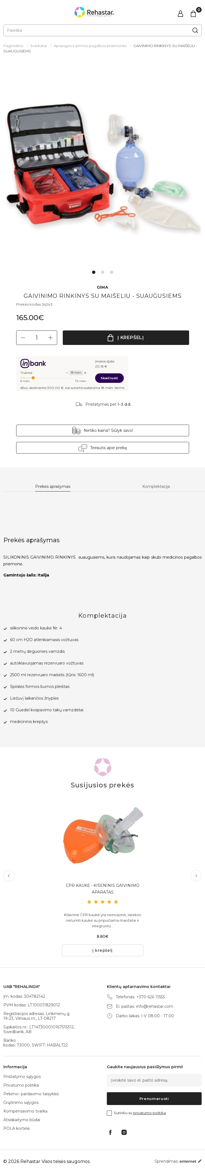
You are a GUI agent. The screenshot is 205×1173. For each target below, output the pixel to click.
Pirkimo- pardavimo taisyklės (31, 1093)
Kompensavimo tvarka (25, 1111)
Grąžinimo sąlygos (20, 1102)
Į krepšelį (130, 337)
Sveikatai (38, 45)
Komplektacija (156, 486)
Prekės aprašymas (52, 486)
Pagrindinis (13, 45)
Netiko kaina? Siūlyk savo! (108, 430)
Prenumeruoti (154, 1098)
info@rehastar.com (154, 1006)
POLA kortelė (16, 1128)
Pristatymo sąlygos (22, 1076)
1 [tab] (93, 272)
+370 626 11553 (150, 997)
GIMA (102, 287)
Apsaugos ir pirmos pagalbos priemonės (90, 45)
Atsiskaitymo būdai (21, 1119)
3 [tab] (111, 272)
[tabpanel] (102, 166)
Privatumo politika (21, 1085)
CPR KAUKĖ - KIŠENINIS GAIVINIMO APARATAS (102, 889)
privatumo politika (149, 1113)
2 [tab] (102, 272)
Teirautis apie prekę (108, 447)
